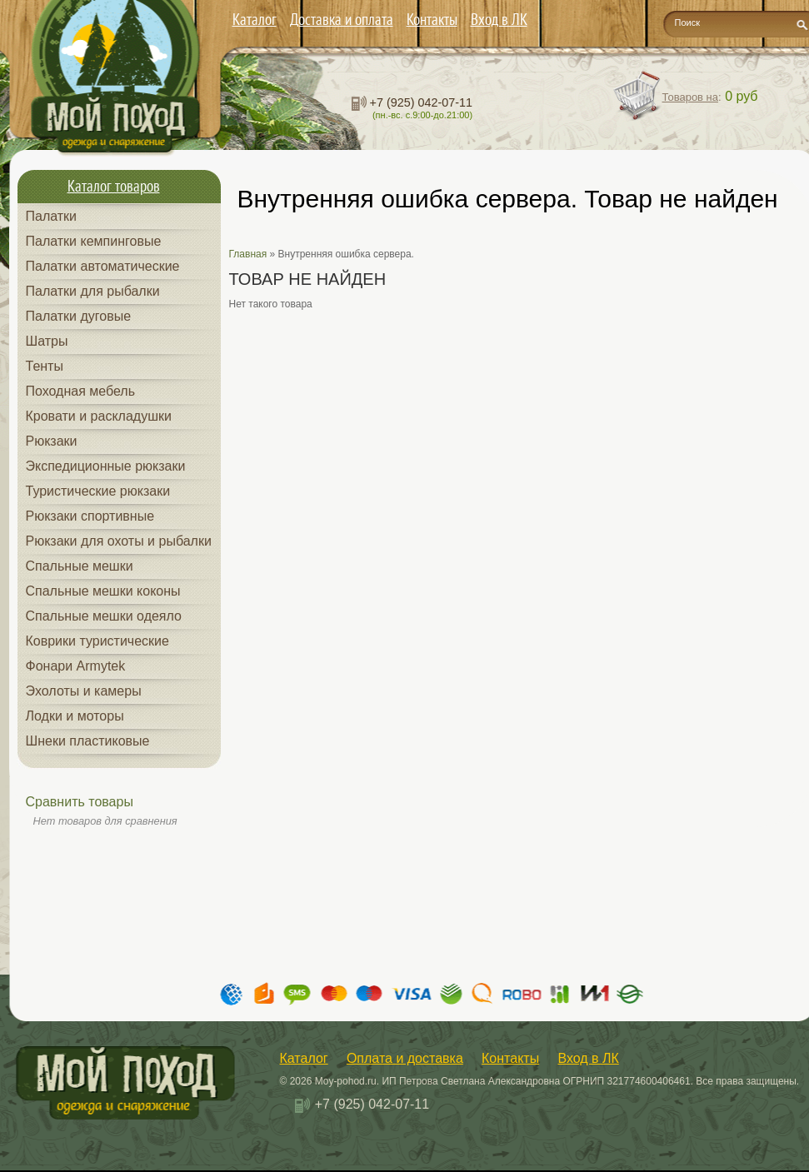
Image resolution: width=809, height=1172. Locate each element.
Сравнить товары (79, 802)
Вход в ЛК (499, 19)
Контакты (432, 19)
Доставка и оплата (341, 19)
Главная (248, 254)
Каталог (254, 19)
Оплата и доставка (405, 1058)
